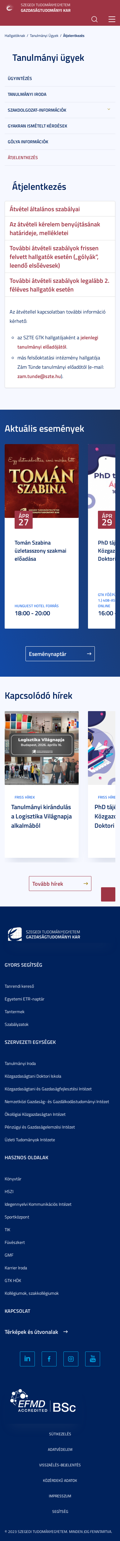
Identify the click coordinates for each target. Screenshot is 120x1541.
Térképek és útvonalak (31, 1331)
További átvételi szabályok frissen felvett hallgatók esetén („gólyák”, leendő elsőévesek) (54, 256)
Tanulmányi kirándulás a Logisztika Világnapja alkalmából (41, 816)
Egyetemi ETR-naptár (24, 999)
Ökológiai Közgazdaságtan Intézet (35, 1114)
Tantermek (15, 1011)
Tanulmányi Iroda (27, 94)
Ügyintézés (20, 78)
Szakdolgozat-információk (37, 110)
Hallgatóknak (15, 35)
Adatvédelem (60, 1449)
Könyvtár (13, 1179)
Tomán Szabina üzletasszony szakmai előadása (40, 550)
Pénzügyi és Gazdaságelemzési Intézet (40, 1127)
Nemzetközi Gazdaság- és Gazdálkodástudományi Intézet (57, 1101)
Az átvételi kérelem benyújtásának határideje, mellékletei (55, 228)
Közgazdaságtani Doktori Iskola (33, 1076)
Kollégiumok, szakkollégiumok (32, 1293)
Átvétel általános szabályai (45, 208)
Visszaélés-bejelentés (60, 1465)
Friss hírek (25, 797)
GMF (9, 1255)
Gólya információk (28, 142)
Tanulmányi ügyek (44, 35)
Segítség (60, 1511)
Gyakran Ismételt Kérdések (37, 126)
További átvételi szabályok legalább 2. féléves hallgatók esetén (59, 284)
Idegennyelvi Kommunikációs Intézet (38, 1204)
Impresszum (60, 1496)
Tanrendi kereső (19, 986)
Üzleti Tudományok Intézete (30, 1139)
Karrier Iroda (16, 1268)
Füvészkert (15, 1242)
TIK (7, 1229)
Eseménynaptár (48, 654)
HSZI (9, 1191)
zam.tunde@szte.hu (39, 376)
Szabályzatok (17, 1024)
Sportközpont (17, 1217)
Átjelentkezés (74, 35)
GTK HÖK (13, 1280)
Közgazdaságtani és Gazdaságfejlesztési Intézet (48, 1089)
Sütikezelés (60, 1433)
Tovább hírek (47, 884)
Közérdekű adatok (60, 1480)
